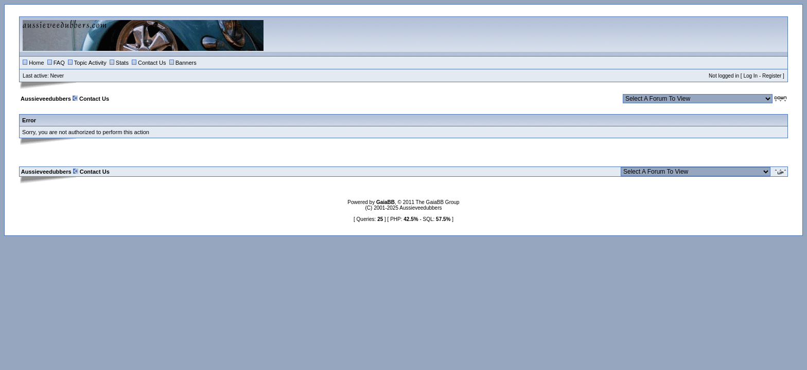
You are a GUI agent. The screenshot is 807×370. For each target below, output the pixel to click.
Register (771, 76)
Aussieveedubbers (46, 99)
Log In (750, 76)
